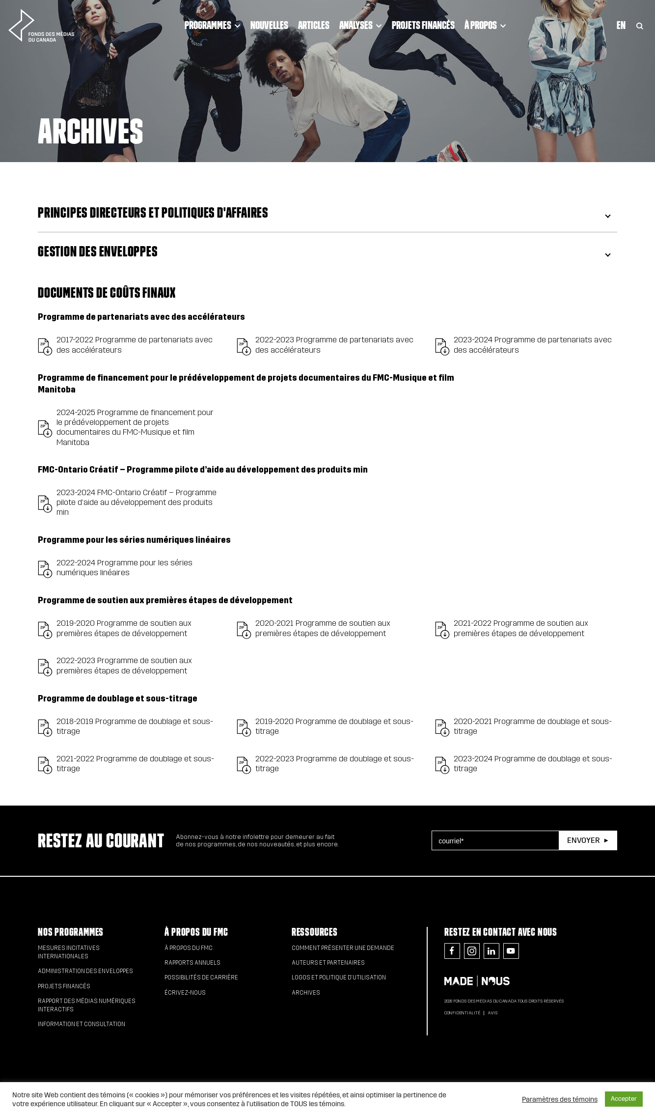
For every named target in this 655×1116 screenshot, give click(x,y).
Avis (492, 1012)
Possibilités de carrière (201, 977)
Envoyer (583, 840)
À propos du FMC (196, 932)
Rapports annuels (192, 962)
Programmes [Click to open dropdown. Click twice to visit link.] (213, 25)
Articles (313, 25)
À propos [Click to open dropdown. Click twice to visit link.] (485, 25)
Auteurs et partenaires (328, 962)
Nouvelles (269, 25)
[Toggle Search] (640, 25)
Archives (306, 992)
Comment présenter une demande (343, 948)
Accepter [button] (624, 1099)
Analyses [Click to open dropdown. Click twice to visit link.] (360, 25)
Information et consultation (81, 1024)
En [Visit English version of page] (621, 25)
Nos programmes (71, 932)
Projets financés (423, 25)
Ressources (315, 932)
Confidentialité (462, 1012)
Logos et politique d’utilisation (339, 977)
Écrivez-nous (185, 992)
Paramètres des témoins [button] (560, 1099)
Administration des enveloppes (85, 971)
